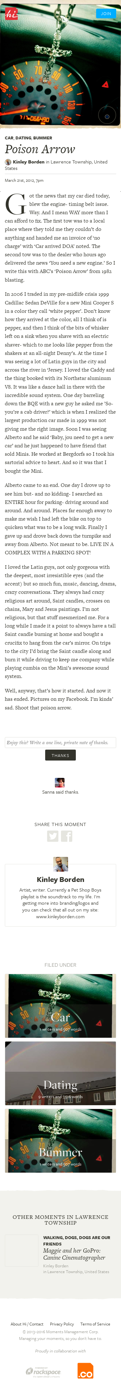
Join (106, 13)
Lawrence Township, (56, 165)
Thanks (60, 755)
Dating (23, 138)
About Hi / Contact (27, 1324)
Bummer (42, 138)
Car (9, 138)
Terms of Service (95, 1324)
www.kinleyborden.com (60, 916)
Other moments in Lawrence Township (61, 1220)
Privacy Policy (62, 1324)
